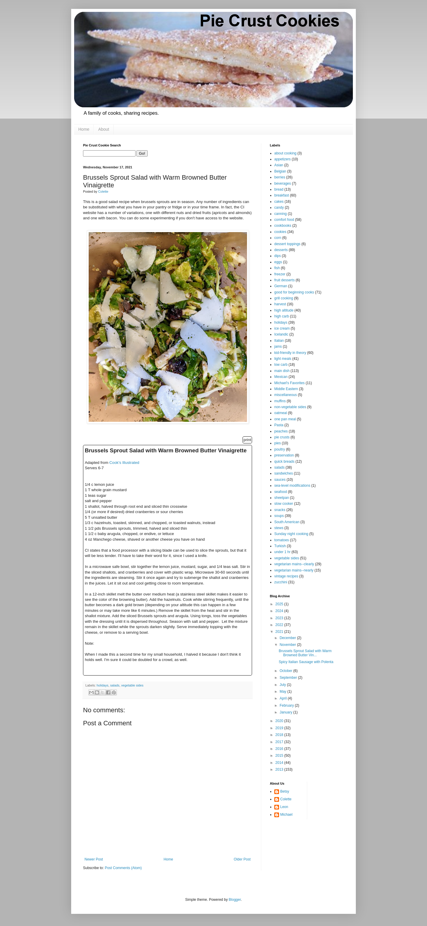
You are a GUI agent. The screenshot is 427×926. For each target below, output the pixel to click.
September (289, 678)
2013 (279, 769)
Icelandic (281, 334)
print (247, 440)
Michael (286, 814)
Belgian (280, 171)
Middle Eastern (286, 389)
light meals (282, 359)
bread (278, 189)
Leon (284, 807)
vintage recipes (286, 576)
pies (277, 443)
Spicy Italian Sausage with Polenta (306, 662)
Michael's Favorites (289, 383)
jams (278, 346)
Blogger (235, 900)
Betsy (284, 791)
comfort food (284, 220)
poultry (279, 449)
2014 (279, 763)
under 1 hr (282, 552)
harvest (280, 304)
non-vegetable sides (290, 407)
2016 (279, 749)
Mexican (281, 377)
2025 (279, 604)
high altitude (284, 310)
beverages (282, 183)
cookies (280, 232)
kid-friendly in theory (290, 353)
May (283, 691)
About (103, 129)
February (287, 705)
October (286, 671)
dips (277, 256)
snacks (279, 510)
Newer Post (94, 859)
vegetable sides (132, 685)
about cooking (285, 153)
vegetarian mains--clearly (294, 564)
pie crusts (281, 437)
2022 (279, 625)
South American (286, 522)
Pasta (278, 425)
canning (280, 214)
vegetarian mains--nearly (293, 570)
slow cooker (283, 504)
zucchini (280, 582)
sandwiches (283, 473)
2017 (279, 742)
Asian (278, 165)
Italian (279, 341)
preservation (284, 455)
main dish (281, 371)
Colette (285, 799)
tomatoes (281, 540)
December (288, 638)
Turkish (280, 546)
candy (279, 207)
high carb (281, 316)
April (284, 698)
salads (114, 685)
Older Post (242, 859)
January (286, 712)
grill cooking (283, 298)
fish (277, 268)
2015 (279, 755)
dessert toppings (287, 244)
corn (277, 238)
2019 (279, 728)
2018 (279, 735)
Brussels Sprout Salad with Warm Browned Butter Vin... (305, 653)
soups (279, 516)
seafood (280, 492)
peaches (281, 431)
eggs (278, 262)
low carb (281, 365)
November (288, 645)
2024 (279, 611)
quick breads (284, 461)
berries (279, 177)
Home (83, 129)
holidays (103, 685)
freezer (279, 274)
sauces (280, 480)
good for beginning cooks (294, 292)
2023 (279, 618)
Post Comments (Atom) (123, 868)
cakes (278, 201)
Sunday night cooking (291, 534)
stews (278, 528)
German (280, 286)
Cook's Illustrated (124, 462)
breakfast (281, 195)
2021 (279, 632)
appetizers (282, 159)
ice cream (282, 328)
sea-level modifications (292, 485)
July (283, 685)
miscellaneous (285, 395)
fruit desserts (284, 280)
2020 (279, 721)
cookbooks (282, 225)
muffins (280, 401)
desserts (281, 250)
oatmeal (280, 413)
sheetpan (281, 498)
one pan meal (285, 419)
